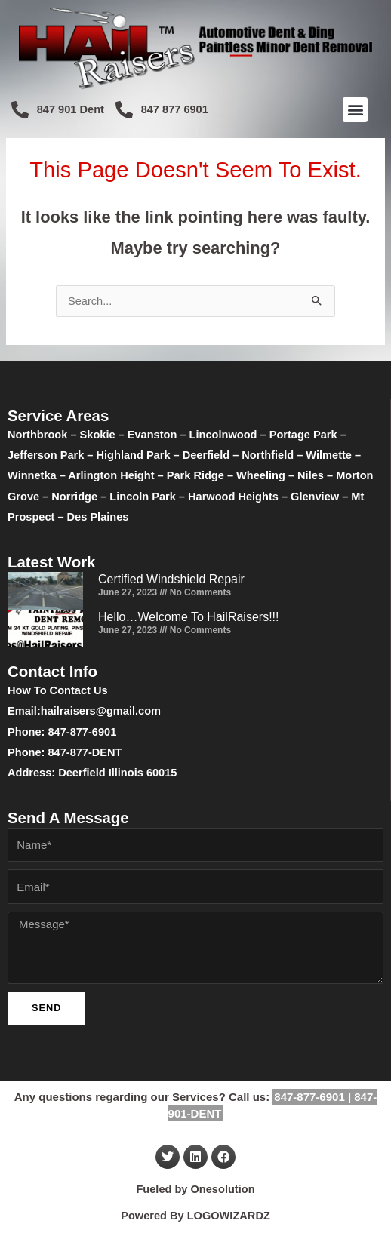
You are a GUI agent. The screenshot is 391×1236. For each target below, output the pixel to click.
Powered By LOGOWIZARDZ (195, 1216)
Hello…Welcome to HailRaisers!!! (188, 616)
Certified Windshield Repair (171, 579)
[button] (355, 109)
